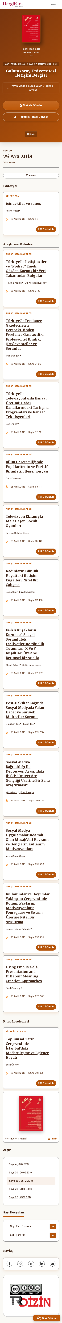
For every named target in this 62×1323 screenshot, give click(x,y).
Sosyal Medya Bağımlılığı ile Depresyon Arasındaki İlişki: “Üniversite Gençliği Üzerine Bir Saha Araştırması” (28, 773)
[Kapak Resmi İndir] (52, 1139)
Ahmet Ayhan (12, 665)
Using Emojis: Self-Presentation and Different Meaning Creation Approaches (24, 974)
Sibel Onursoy (13, 988)
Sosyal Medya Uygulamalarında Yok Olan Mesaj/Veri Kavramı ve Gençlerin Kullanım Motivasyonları (27, 840)
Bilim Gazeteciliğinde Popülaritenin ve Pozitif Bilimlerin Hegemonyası (27, 466)
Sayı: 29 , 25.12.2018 (21, 1180)
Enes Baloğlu (27, 792)
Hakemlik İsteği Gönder (31, 116)
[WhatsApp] (20, 1264)
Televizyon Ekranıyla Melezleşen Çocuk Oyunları (24, 521)
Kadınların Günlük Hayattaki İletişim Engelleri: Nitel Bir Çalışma (22, 578)
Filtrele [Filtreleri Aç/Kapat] (31, 175)
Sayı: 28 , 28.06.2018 (20, 1189)
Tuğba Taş (28, 724)
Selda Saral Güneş (31, 665)
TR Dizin (31, 134)
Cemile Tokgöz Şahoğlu (18, 929)
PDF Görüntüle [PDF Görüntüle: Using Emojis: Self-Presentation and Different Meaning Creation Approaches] (46, 1006)
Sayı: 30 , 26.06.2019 (20, 1172)
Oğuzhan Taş (13, 724)
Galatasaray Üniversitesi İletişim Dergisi (31, 73)
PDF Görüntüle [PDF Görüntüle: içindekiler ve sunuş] (46, 229)
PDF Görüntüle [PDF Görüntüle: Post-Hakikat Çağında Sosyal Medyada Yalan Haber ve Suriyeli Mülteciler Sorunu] (46, 742)
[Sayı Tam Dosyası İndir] (53, 1226)
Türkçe (53, 4)
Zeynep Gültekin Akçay (17, 533)
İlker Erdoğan (12, 355)
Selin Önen (11, 1064)
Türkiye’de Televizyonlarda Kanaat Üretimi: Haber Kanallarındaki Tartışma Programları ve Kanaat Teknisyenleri (27, 405)
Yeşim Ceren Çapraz (16, 856)
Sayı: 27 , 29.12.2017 (20, 1197)
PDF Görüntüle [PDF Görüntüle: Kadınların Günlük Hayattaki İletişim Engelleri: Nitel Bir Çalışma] (46, 610)
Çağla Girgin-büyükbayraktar (20, 592)
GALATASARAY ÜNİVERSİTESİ (37, 64)
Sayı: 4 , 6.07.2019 (19, 1164)
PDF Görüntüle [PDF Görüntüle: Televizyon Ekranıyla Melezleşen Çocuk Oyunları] (46, 551)
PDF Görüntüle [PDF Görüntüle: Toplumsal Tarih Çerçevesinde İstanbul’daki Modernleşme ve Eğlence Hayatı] (46, 1083)
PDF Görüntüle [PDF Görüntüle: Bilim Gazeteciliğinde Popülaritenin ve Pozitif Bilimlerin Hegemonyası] (46, 497)
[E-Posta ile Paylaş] (52, 1264)
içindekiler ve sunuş (23, 204)
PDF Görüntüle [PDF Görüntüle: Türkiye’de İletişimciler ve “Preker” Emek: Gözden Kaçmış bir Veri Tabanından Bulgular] (46, 301)
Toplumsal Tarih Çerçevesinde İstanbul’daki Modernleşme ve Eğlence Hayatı (27, 1048)
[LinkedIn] (42, 1264)
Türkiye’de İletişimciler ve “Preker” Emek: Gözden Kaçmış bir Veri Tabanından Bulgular (26, 269)
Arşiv (7, 1149)
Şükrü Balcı (11, 792)
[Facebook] (9, 1264)
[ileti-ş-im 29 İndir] (53, 1235)
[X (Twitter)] (31, 1264)
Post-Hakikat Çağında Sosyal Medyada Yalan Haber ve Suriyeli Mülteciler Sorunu (25, 710)
